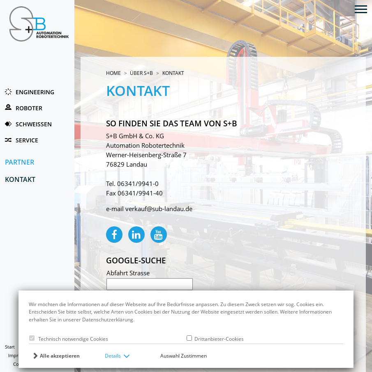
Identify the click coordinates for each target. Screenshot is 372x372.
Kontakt (20, 179)
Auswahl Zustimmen (183, 355)
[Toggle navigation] (361, 9)
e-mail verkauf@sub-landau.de (149, 209)
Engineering (35, 92)
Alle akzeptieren (60, 355)
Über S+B (141, 73)
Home (113, 73)
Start (10, 347)
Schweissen (34, 124)
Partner (19, 162)
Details (113, 355)
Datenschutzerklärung (107, 319)
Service (27, 140)
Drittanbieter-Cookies (218, 338)
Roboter (29, 108)
